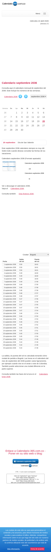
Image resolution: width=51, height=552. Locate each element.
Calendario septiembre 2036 (25, 461)
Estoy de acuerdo (37, 549)
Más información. (13, 549)
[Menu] (44, 14)
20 (43, 121)
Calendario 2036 (10, 97)
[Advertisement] (25, 52)
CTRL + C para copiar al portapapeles (25, 472)
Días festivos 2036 (26, 194)
